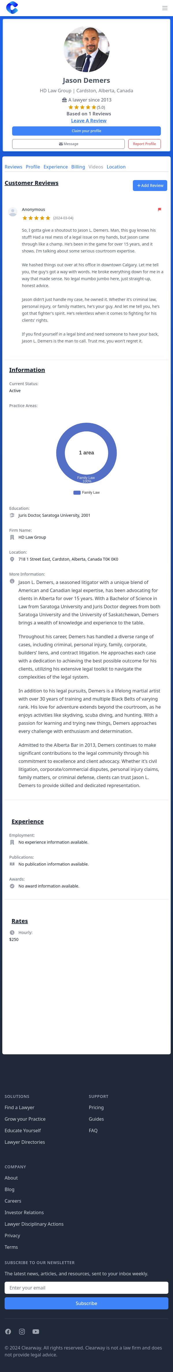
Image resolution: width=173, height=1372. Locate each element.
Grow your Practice (25, 1119)
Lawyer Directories (25, 1142)
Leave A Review (89, 120)
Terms (11, 1247)
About (11, 1178)
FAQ (93, 1130)
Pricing (96, 1107)
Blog (9, 1189)
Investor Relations (24, 1212)
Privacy (12, 1235)
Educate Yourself (23, 1130)
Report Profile (144, 143)
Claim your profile (86, 130)
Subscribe (86, 1303)
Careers (13, 1201)
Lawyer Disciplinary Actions (34, 1224)
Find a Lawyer (19, 1107)
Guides (96, 1119)
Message (69, 143)
